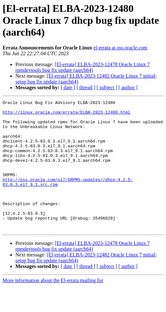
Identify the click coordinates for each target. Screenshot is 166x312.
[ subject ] (107, 87)
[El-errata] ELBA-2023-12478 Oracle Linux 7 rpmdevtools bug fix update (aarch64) (82, 67)
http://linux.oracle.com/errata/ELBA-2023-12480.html (66, 115)
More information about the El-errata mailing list (53, 306)
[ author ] (128, 87)
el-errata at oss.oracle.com (120, 47)
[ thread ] (85, 87)
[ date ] (68, 87)
